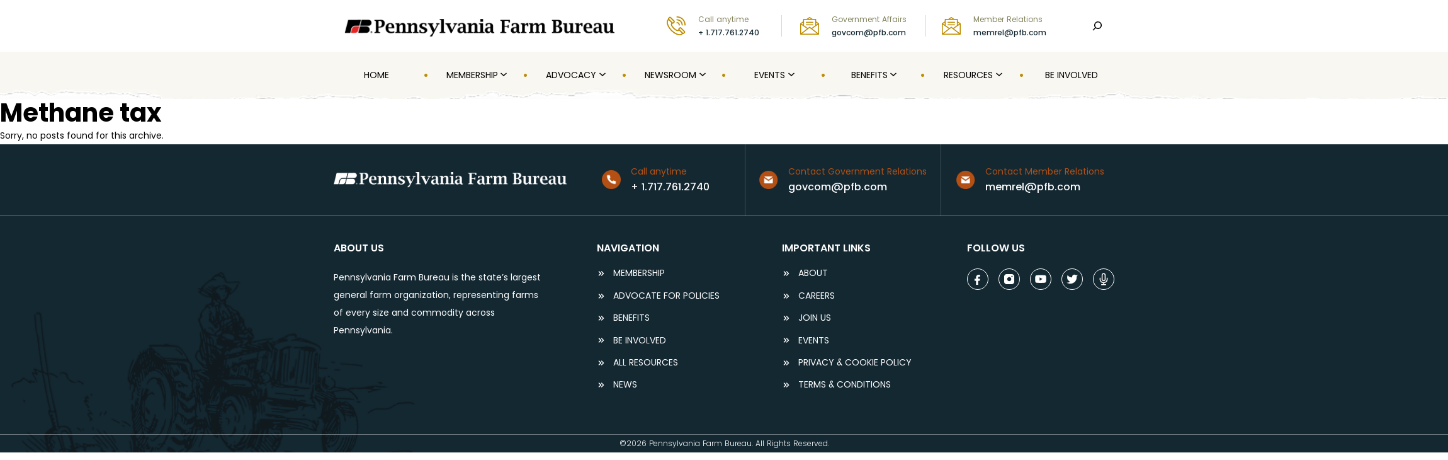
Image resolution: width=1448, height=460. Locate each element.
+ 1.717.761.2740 (728, 32)
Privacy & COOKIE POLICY (855, 362)
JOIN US (814, 318)
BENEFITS (631, 318)
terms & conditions (844, 384)
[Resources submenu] (997, 75)
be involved (639, 340)
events (813, 340)
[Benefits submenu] (892, 75)
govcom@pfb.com (869, 32)
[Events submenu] (790, 75)
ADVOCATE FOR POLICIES (666, 296)
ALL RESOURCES (645, 362)
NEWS (625, 384)
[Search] (1097, 25)
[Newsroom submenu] (701, 75)
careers (816, 296)
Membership (639, 273)
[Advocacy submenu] (601, 75)
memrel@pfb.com (1009, 32)
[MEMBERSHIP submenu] (502, 75)
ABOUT (813, 273)
